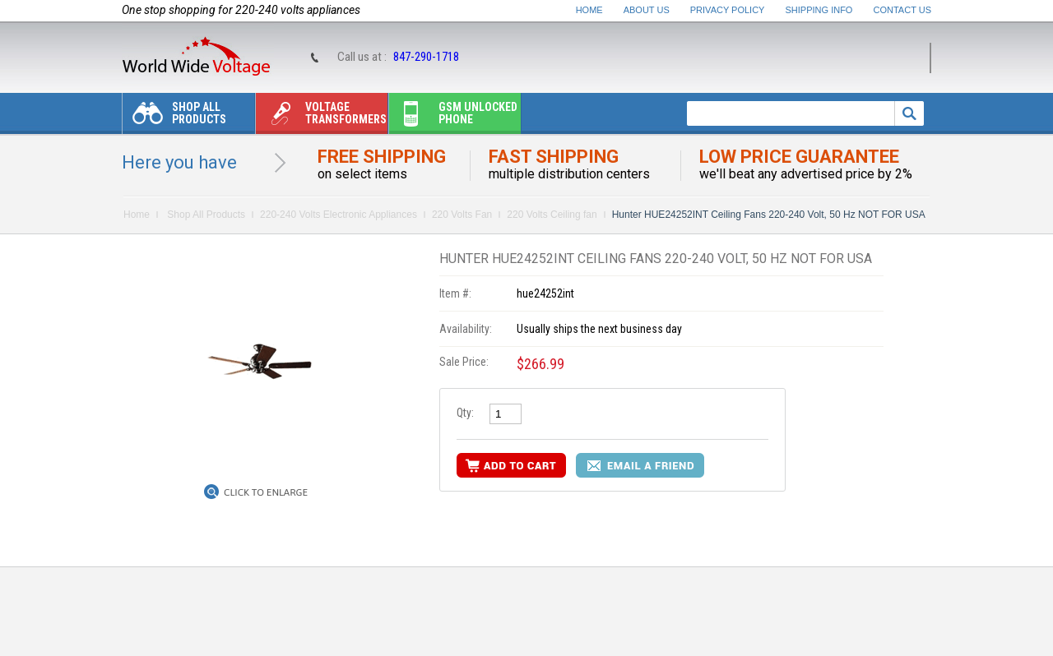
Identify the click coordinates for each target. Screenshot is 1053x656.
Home (589, 10)
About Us (647, 10)
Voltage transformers (321, 117)
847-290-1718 (426, 56)
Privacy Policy (727, 10)
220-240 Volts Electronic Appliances (338, 214)
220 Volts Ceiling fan (551, 214)
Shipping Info (819, 10)
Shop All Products (174, 117)
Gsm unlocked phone (453, 117)
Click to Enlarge (266, 492)
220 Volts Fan (462, 214)
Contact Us (903, 10)
